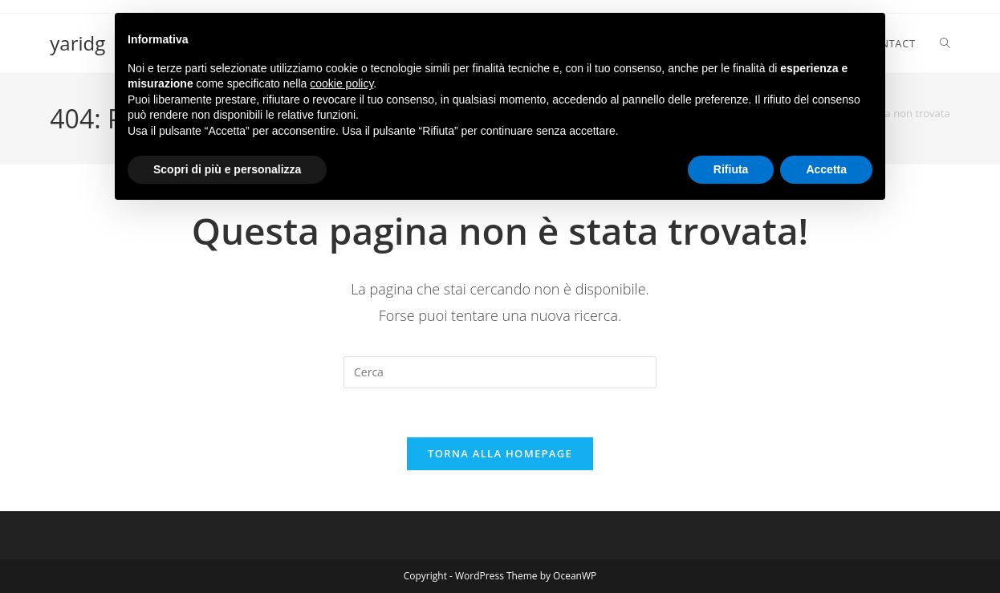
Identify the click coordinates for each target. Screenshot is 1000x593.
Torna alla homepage (500, 453)
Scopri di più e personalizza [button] (227, 169)
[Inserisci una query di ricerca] (500, 372)
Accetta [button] (826, 169)
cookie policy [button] (341, 83)
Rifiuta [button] (731, 169)
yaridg (77, 43)
